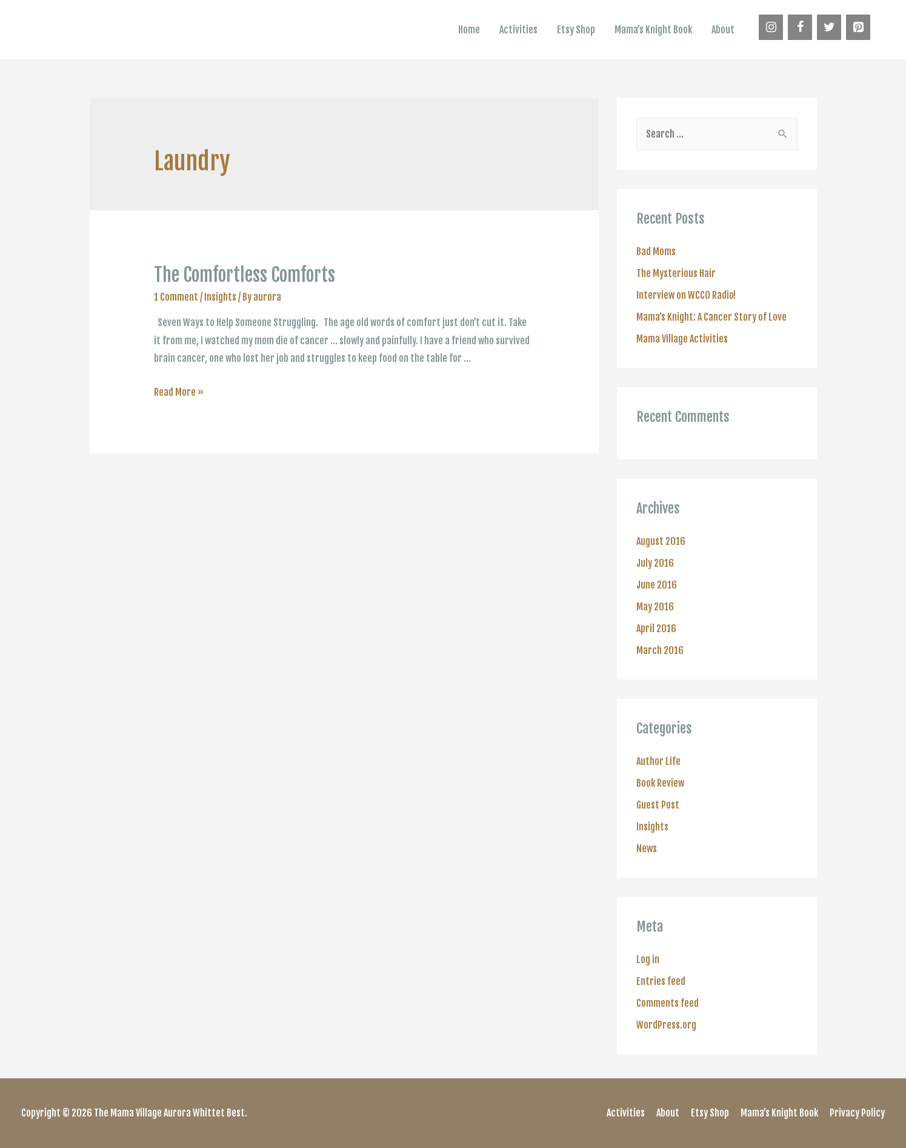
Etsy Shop (576, 30)
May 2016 (655, 607)
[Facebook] (800, 27)
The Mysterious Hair (676, 273)
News (646, 849)
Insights (220, 297)
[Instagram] (771, 27)
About (722, 30)
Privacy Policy (857, 1113)
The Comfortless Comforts (244, 275)
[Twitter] (829, 27)
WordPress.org (666, 1025)
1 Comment (176, 297)
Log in (647, 959)
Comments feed (667, 1003)
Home (469, 30)
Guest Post (657, 805)
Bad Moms (656, 251)
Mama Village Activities (682, 339)
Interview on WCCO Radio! (686, 295)
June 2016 (656, 585)
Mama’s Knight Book (653, 30)
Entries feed (660, 981)
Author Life (658, 761)
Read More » (179, 392)
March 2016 (660, 650)
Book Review (660, 783)
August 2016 (660, 541)
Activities (518, 30)
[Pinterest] (858, 27)
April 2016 (656, 628)
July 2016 (655, 563)
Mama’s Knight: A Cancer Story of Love (711, 317)
